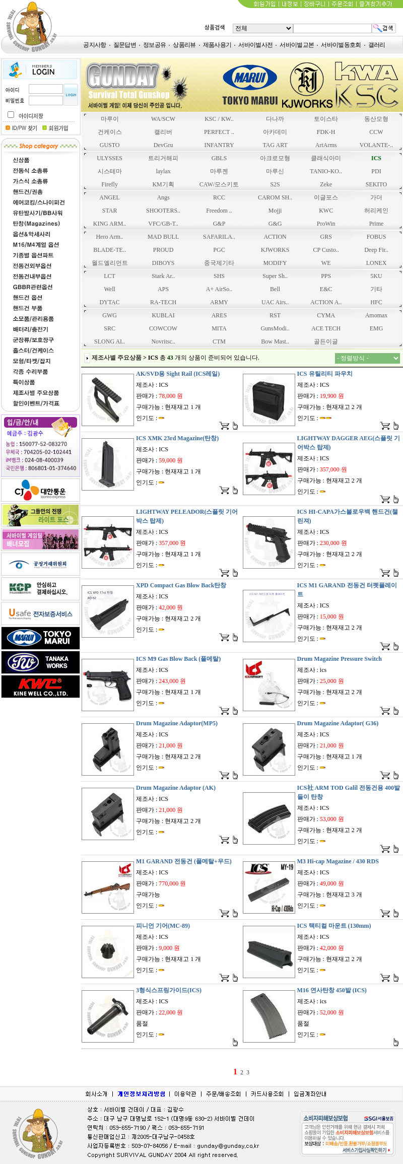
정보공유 (154, 44)
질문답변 (124, 44)
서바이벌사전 (255, 44)
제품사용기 (217, 44)
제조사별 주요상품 (117, 357)
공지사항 (94, 44)
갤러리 (376, 44)
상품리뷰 (184, 44)
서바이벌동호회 (341, 44)
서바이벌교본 (297, 44)
